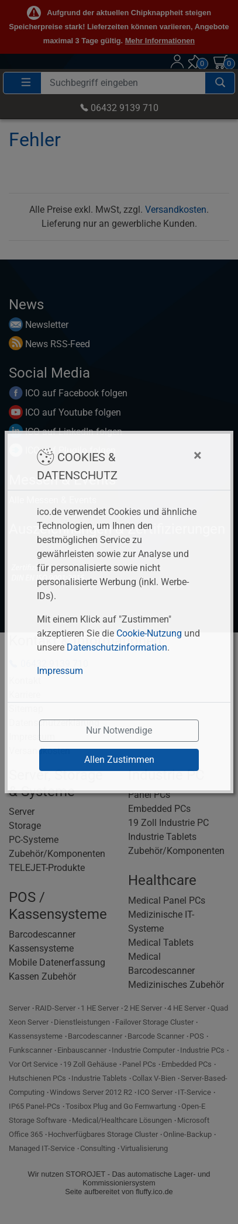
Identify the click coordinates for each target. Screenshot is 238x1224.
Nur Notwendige (119, 730)
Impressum (60, 670)
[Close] (165, 455)
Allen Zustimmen (119, 759)
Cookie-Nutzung (149, 633)
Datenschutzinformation (117, 647)
